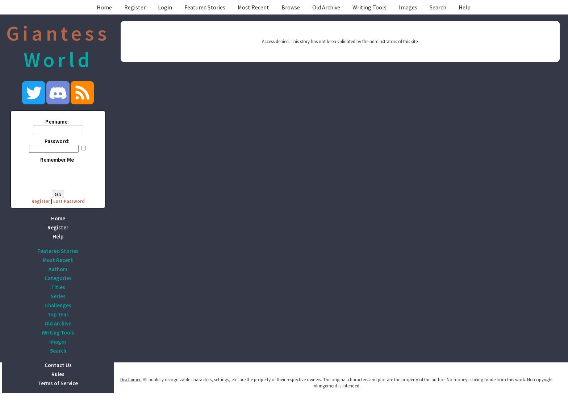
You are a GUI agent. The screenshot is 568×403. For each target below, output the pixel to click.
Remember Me (57, 159)
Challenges (58, 305)
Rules (57, 374)
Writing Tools (369, 7)
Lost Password (69, 201)
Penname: (57, 121)
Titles (58, 287)
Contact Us (58, 365)
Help (465, 7)
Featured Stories (204, 7)
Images (408, 7)
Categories (58, 278)
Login (165, 7)
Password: (57, 141)
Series (58, 296)
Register (135, 7)
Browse (290, 7)
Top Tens (58, 314)
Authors (58, 269)
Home (104, 7)
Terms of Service (58, 383)
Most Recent (253, 7)
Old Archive (326, 7)
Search (438, 7)
